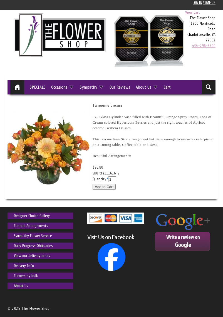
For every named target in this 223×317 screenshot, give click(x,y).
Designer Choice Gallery (32, 216)
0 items (208, 12)
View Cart (192, 12)
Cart (167, 87)
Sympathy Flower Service (33, 236)
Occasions (59, 87)
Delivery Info (24, 266)
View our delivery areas (32, 256)
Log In (197, 3)
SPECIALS (38, 87)
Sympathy (88, 87)
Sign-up (209, 3)
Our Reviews (120, 87)
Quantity (99, 179)
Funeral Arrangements (31, 226)
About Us (143, 87)
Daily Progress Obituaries (33, 246)
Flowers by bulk (26, 276)
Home (17, 87)
